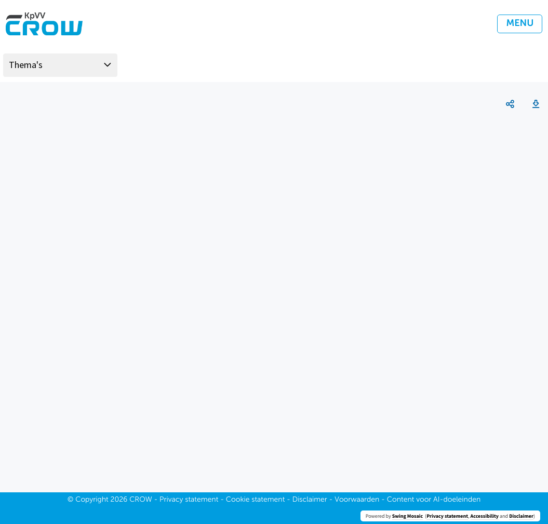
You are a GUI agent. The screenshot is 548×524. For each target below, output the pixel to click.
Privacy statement (447, 516)
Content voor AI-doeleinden (433, 500)
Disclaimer (521, 516)
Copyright (92, 500)
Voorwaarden (357, 500)
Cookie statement (255, 500)
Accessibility (485, 516)
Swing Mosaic (407, 516)
